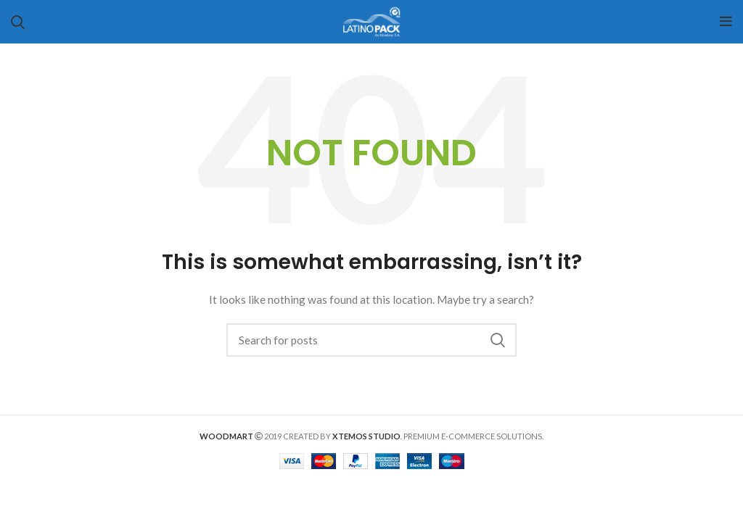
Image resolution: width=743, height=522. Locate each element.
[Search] (371, 340)
